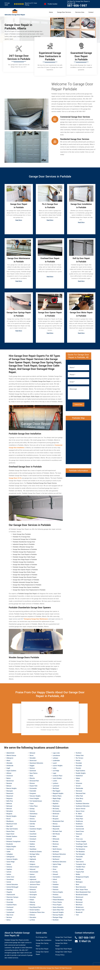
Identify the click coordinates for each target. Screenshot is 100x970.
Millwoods (56, 838)
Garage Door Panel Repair (63, 948)
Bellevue (9, 803)
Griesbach (33, 838)
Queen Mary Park (58, 909)
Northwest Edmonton (59, 861)
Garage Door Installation (43, 940)
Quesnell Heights (58, 912)
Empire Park (33, 785)
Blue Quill (9, 826)
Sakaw (78, 778)
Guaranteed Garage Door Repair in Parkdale (81, 56)
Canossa (9, 866)
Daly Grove (9, 914)
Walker (78, 874)
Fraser (32, 803)
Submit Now (78, 404)
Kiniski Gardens (35, 909)
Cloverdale (9, 902)
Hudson (32, 874)
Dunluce (32, 768)
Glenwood (33, 821)
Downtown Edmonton (36, 763)
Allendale (9, 763)
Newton (55, 846)
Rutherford (79, 775)
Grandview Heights (36, 828)
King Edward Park (35, 907)
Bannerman (10, 780)
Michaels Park (57, 831)
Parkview (55, 889)
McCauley (56, 808)
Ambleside (9, 765)
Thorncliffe (79, 856)
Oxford (55, 879)
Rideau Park (79, 755)
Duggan (32, 765)
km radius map (78, 441)
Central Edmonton (12, 884)
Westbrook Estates (82, 894)
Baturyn (8, 785)
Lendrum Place (57, 775)
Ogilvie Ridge (57, 864)
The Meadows (80, 851)
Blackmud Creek (11, 823)
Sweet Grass (80, 831)
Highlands (33, 859)
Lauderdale (56, 760)
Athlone (8, 773)
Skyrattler (79, 800)
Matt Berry (56, 800)
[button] (44, 710)
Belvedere (9, 811)
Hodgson (32, 864)
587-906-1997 (77, 6)
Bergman (9, 813)
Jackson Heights (35, 881)
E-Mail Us (85, 941)
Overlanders (56, 876)
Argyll (8, 768)
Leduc (55, 768)
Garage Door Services (64, 12)
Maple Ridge (57, 798)
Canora (8, 864)
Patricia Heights (58, 892)
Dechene (9, 917)
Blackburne (10, 821)
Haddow (32, 843)
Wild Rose (79, 904)
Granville (32, 831)
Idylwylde (33, 876)
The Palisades (80, 854)
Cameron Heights (12, 859)
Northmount (56, 856)
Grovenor (32, 841)
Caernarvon (10, 849)
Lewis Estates (57, 778)
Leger (54, 773)
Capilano (9, 869)
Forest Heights (34, 798)
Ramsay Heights (58, 914)
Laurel (55, 763)
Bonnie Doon (10, 831)
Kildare (32, 899)
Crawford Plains (11, 904)
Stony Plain (79, 818)
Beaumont (9, 795)
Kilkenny (32, 902)
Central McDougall (12, 886)
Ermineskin (33, 788)
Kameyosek (33, 886)
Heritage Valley (34, 854)
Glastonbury (33, 813)
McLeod (55, 816)
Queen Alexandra (58, 907)
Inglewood (33, 879)
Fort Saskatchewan (36, 800)
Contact (90, 12)
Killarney (32, 904)
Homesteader (34, 871)
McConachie (57, 811)
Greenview (33, 836)
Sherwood (79, 790)
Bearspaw (9, 790)
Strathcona (79, 821)
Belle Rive (9, 800)
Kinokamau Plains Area (37, 912)
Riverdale (79, 763)
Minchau (55, 841)
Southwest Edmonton (82, 806)
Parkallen (56, 884)
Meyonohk (56, 828)
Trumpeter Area (81, 864)
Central (8, 881)
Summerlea (79, 826)
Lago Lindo (56, 752)
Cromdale (9, 909)
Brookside (9, 843)
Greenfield (33, 833)
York (77, 914)
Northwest (56, 859)
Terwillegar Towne (81, 846)
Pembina (55, 894)
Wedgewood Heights (82, 876)
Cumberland (10, 912)
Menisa (55, 823)
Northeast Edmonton (59, 854)
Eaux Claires (34, 773)
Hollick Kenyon (34, 866)
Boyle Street (10, 833)
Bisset (8, 818)
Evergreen (33, 793)
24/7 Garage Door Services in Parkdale (18, 57)
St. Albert (79, 813)
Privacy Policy (59, 954)
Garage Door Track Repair (63, 937)
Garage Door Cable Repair (63, 951)
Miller (54, 836)
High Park (33, 856)
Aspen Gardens (11, 770)
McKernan (56, 813)
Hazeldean (33, 849)
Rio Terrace (79, 757)
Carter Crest (10, 876)
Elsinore (32, 783)
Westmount (79, 897)
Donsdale (33, 757)
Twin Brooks (80, 869)
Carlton (8, 874)
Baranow (9, 783)
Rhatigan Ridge (57, 917)
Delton (8, 919)
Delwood (32, 752)
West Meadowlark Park (83, 892)
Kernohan (33, 897)
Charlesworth (10, 894)
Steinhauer (79, 816)
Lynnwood (56, 785)
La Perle (32, 919)
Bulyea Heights (11, 846)
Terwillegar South (81, 843)
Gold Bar (32, 823)
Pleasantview (57, 897)
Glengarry (33, 816)
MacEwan (56, 788)
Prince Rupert (57, 904)
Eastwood (33, 770)
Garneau (32, 811)
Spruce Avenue (80, 808)
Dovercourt (33, 760)
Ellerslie (32, 778)
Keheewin (33, 889)
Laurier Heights (57, 765)
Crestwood (9, 907)
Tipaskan (79, 859)
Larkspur (55, 757)
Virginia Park (80, 871)
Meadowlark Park (58, 821)
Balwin (8, 778)
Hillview (32, 861)
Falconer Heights (35, 795)
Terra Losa (79, 838)
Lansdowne (56, 755)
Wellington (79, 881)
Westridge (79, 899)
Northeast (56, 851)
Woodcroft (79, 912)
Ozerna (55, 881)
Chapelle (9, 892)
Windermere (80, 907)
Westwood (79, 902)
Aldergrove (9, 757)
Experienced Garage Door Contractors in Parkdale (50, 56)
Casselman (10, 879)
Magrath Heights (58, 793)
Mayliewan (56, 806)
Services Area (79, 12)
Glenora (32, 818)
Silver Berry (79, 798)
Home (51, 12)
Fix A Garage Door (41, 937)
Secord (78, 785)
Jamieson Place (35, 884)
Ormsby (55, 871)
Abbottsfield (10, 752)
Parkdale (55, 886)
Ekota (31, 775)
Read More (18, 221)
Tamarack (79, 833)
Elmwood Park (34, 780)
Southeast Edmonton (82, 803)
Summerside (80, 828)
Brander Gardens (11, 836)
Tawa (77, 836)
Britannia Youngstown (13, 841)
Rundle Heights (81, 773)
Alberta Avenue (11, 755)
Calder (8, 851)
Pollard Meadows (58, 899)
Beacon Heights (11, 788)
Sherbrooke (79, 788)
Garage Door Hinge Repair (63, 940)
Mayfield (55, 803)
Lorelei (55, 780)
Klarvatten (33, 917)
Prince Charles (57, 902)
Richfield (55, 919)
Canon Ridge (10, 861)
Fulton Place (34, 806)
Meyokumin (56, 826)
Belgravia (9, 798)
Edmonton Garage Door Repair (49, 968)
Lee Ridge (56, 770)
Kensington (33, 894)
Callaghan (9, 854)
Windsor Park (80, 909)
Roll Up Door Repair (42, 948)
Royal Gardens (80, 770)
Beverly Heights (11, 816)
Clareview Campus (12, 897)
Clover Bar (9, 899)
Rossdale (79, 765)
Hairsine (32, 846)
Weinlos (78, 879)
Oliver (54, 869)
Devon (31, 755)
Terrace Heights (81, 841)
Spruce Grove (80, 811)
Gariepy (32, 808)
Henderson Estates (36, 851)
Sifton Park (79, 795)
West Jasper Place (82, 889)
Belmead (9, 806)
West (77, 884)
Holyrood (32, 869)
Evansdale (33, 790)
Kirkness (32, 914)
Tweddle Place (80, 866)
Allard (8, 760)
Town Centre (80, 861)
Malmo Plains (57, 795)
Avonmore (9, 775)
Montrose (56, 843)
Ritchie (78, 760)
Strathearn (79, 823)
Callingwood (10, 856)
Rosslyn (78, 768)
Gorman (32, 826)
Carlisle (8, 871)
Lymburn (55, 783)
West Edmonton (81, 886)
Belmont (9, 808)
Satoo (77, 780)
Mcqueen (56, 818)
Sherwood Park (80, 793)
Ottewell (55, 874)
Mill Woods (56, 833)
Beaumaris (9, 793)
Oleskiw (55, 866)
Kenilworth (33, 892)
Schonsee (79, 783)
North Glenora (57, 849)
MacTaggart (56, 790)
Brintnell (9, 838)
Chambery (9, 889)
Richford (78, 752)
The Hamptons (80, 849)
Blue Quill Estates (12, 828)
